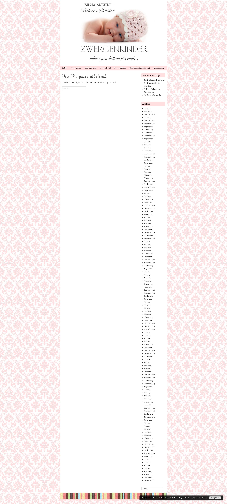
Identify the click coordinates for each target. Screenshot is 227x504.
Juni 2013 (147, 390)
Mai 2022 (147, 145)
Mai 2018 (147, 245)
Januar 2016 (148, 320)
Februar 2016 (148, 317)
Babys (64, 68)
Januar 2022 (148, 151)
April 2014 (147, 366)
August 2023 (148, 127)
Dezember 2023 (149, 120)
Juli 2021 (147, 166)
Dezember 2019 (149, 205)
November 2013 (149, 378)
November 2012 (149, 411)
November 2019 (149, 208)
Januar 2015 (148, 347)
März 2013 (147, 399)
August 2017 (148, 269)
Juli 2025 (147, 108)
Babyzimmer (90, 68)
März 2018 (147, 251)
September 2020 (149, 187)
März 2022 (147, 148)
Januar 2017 (148, 287)
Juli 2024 (147, 118)
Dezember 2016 (149, 290)
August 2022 (148, 139)
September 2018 (149, 239)
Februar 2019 (148, 226)
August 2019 (148, 214)
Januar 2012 (148, 441)
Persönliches (120, 68)
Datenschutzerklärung (140, 68)
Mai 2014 (147, 362)
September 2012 (149, 417)
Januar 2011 (148, 477)
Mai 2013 (147, 393)
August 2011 (148, 456)
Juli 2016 (147, 302)
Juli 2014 (147, 359)
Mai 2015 (147, 338)
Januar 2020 (148, 202)
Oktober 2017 (148, 266)
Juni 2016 (147, 305)
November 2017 (149, 263)
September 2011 (149, 453)
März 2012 (147, 435)
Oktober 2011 (148, 450)
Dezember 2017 (149, 260)
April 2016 (147, 311)
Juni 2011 (147, 462)
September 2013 (149, 384)
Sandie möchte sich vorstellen (154, 80)
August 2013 (148, 387)
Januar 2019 (148, 229)
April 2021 (147, 172)
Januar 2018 (148, 257)
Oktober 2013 (148, 381)
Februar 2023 (148, 130)
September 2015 (149, 329)
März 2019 (147, 223)
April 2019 (147, 220)
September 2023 (149, 124)
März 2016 (147, 314)
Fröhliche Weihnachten (152, 89)
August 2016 (148, 299)
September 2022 (149, 136)
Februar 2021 (148, 178)
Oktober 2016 (148, 296)
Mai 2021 (147, 169)
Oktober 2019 (148, 211)
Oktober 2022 (148, 133)
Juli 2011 (147, 459)
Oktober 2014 (148, 356)
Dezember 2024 (149, 114)
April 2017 (147, 278)
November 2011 (149, 447)
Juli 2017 (147, 272)
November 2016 (149, 293)
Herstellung (105, 68)
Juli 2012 (147, 423)
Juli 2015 (147, 332)
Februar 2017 (148, 284)
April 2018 (147, 248)
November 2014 (149, 353)
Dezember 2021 (149, 154)
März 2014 (147, 369)
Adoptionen (76, 68)
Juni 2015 (147, 335)
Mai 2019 (147, 217)
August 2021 (148, 163)
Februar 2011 (148, 474)
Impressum (158, 68)
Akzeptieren (215, 498)
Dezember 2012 (149, 408)
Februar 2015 (148, 344)
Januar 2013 (148, 405)
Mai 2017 (147, 275)
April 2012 (147, 432)
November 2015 (149, 326)
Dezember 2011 (149, 444)
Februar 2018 (148, 254)
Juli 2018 (147, 241)
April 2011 (147, 468)
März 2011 (147, 471)
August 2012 (148, 420)
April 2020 (147, 196)
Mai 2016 (147, 308)
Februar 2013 (148, 402)
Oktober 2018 (148, 235)
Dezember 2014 (149, 350)
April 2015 (147, 341)
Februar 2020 (148, 199)
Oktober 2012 (148, 414)
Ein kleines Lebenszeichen (153, 95)
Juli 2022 (147, 142)
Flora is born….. (149, 92)
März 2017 (147, 281)
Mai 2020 (147, 193)
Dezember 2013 (149, 375)
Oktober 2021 (148, 160)
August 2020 (148, 190)
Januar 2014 (148, 372)
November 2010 (149, 480)
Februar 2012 (148, 438)
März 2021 (147, 175)
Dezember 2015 (149, 323)
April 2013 (147, 396)
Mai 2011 (147, 465)
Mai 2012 (147, 429)
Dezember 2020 (149, 181)
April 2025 (147, 111)
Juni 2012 (147, 426)
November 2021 (149, 157)
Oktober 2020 (148, 184)
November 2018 (149, 232)
